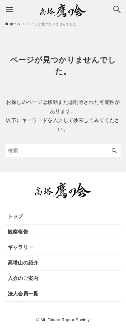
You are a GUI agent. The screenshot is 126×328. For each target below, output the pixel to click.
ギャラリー (21, 247)
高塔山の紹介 (23, 262)
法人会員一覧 (23, 293)
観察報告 (18, 232)
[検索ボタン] (117, 9)
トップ (15, 216)
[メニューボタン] (9, 9)
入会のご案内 (23, 278)
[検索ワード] (63, 150)
